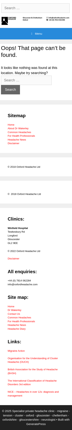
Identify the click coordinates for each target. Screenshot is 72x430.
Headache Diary (17, 328)
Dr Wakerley (14, 310)
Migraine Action (16, 350)
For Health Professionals (21, 135)
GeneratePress (36, 424)
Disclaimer (13, 143)
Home (11, 124)
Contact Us (14, 313)
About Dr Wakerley (18, 128)
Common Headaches (19, 132)
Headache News (17, 139)
